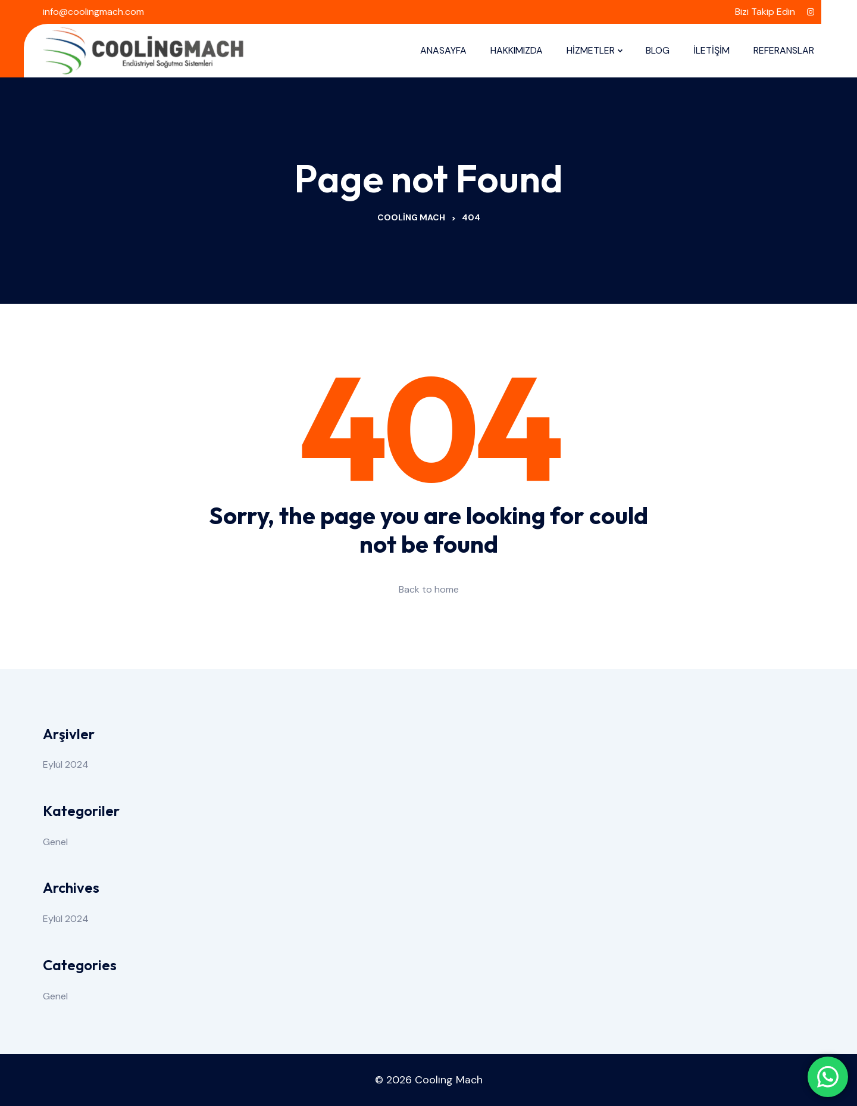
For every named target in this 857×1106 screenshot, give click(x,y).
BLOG (658, 50)
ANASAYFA (443, 50)
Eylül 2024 (66, 764)
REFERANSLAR (783, 50)
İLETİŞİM (711, 50)
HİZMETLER (591, 50)
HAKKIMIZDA (516, 50)
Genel (55, 842)
